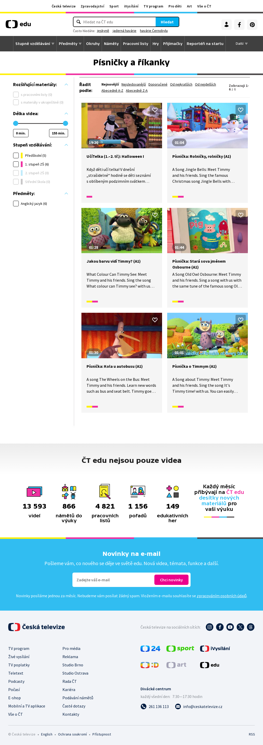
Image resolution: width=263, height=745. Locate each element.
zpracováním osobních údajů (222, 595)
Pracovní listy (135, 44)
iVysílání (131, 6)
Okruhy (93, 44)
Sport (114, 6)
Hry (156, 44)
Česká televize (64, 6)
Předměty (68, 44)
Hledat (167, 21)
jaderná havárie (124, 30)
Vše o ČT (204, 6)
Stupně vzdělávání (32, 44)
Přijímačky (172, 44)
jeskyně (103, 30)
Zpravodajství (92, 6)
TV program (153, 6)
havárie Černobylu (154, 30)
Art (189, 6)
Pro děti (175, 6)
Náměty (111, 44)
